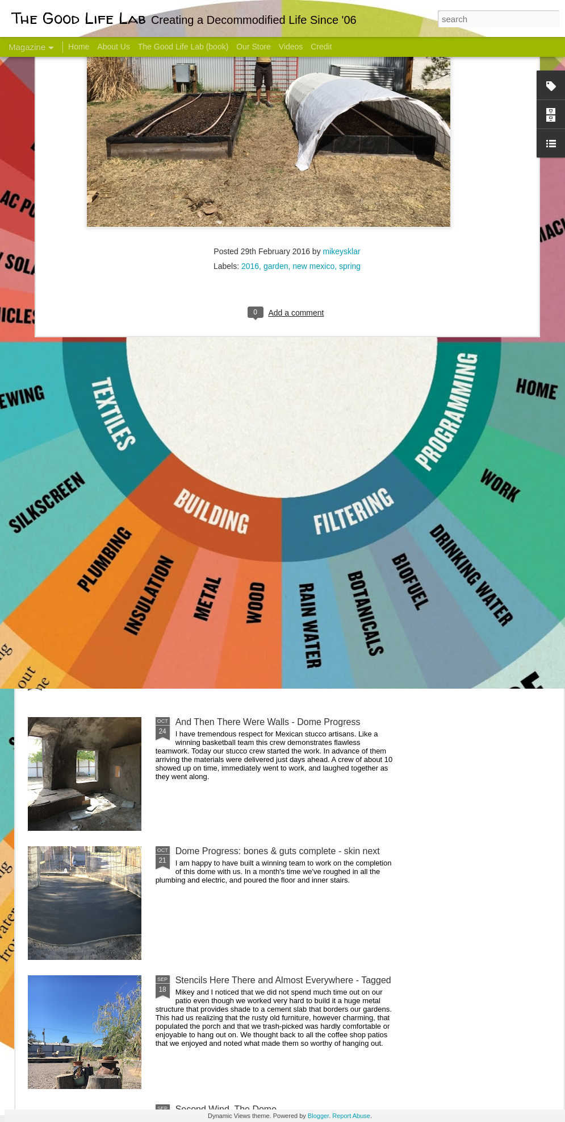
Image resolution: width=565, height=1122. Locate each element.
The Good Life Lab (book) (183, 46)
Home (78, 46)
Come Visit (472, 447)
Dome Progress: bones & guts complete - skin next (277, 851)
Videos (291, 46)
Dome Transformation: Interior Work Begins (262, 543)
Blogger (318, 1115)
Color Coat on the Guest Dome (110, 672)
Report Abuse (351, 1115)
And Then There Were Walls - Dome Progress (268, 722)
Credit (321, 46)
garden (275, 121)
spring (350, 121)
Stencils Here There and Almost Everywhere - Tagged (283, 980)
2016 (250, 121)
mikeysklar (342, 106)
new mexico (313, 121)
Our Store (253, 46)
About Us (113, 46)
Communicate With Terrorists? (220, 452)
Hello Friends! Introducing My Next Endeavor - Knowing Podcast (88, 462)
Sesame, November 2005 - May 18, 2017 (358, 452)
